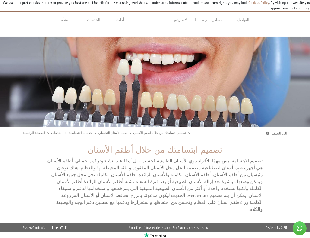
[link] (52, 228)
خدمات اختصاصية (80, 133)
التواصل (243, 20)
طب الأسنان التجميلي (112, 133)
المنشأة (67, 20)
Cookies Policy (258, 2)
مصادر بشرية (212, 20)
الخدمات (93, 20)
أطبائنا (119, 20)
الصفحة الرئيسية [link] (34, 133)
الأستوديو (181, 20)
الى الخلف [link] (279, 133)
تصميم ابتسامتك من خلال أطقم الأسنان (159, 133)
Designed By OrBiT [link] (276, 227)
